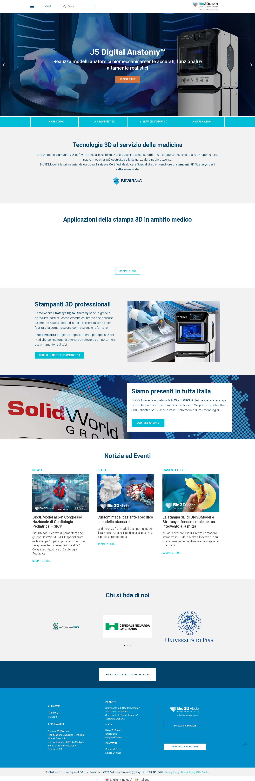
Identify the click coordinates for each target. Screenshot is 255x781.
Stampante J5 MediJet (117, 704)
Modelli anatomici (57, 731)
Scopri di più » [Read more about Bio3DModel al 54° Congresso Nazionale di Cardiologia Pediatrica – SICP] (41, 561)
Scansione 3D (55, 742)
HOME (48, 6)
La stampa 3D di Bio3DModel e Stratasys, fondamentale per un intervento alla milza (188, 521)
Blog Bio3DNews (113, 730)
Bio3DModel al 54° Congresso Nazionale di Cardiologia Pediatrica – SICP (57, 521)
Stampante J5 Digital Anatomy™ (122, 708)
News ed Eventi (113, 723)
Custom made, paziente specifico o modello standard (125, 519)
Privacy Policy (172, 765)
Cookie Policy (188, 765)
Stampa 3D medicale (58, 724)
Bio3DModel (54, 706)
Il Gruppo (52, 709)
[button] (124, 113)
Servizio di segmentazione (62, 738)
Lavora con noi (113, 745)
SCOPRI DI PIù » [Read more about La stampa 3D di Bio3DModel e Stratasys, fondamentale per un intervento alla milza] (171, 552)
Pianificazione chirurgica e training (66, 727)
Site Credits (203, 765)
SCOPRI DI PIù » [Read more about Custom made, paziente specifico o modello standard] (106, 544)
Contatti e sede (113, 742)
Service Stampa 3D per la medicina (66, 734)
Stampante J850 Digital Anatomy (122, 701)
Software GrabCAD (115, 711)
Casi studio (111, 727)
